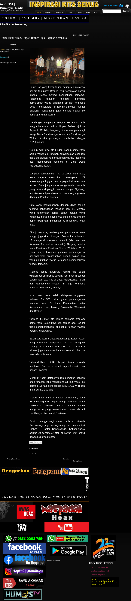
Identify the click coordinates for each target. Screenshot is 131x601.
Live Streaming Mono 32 (99, 575)
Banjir (8, 50)
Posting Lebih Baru (13, 459)
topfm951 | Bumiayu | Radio (11, 6)
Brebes (17, 50)
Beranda (66, 459)
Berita (12, 50)
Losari (7, 52)
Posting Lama (77, 461)
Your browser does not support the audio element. (44, 30)
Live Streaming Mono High (100, 567)
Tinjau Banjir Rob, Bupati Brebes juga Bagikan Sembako (33, 37)
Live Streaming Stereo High (100, 571)
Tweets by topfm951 (53, 560)
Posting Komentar (35, 454)
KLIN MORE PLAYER (81, 35)
